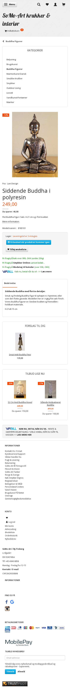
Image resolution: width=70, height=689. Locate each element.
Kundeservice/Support (15, 454)
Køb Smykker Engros (14, 477)
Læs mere (46, 271)
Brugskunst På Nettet (14, 492)
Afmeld (21, 671)
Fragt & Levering (12, 460)
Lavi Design (12, 183)
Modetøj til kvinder (23, 267)
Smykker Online (21, 262)
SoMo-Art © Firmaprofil (15, 466)
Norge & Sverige (12, 474)
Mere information (10, 221)
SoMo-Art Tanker (12, 472)
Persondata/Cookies (14, 486)
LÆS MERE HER (24, 434)
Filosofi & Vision (12, 469)
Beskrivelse (10, 283)
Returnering (10, 463)
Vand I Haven (11, 489)
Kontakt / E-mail (10, 569)
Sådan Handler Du (13, 457)
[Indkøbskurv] (35, 31)
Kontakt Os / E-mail (13, 451)
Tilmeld (10, 671)
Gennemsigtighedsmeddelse (18, 498)
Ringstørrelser (11, 481)
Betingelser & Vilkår (13, 484)
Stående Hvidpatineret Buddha (50, 403)
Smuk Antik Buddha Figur (20, 354)
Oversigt (9, 495)
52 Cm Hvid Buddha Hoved (20, 402)
